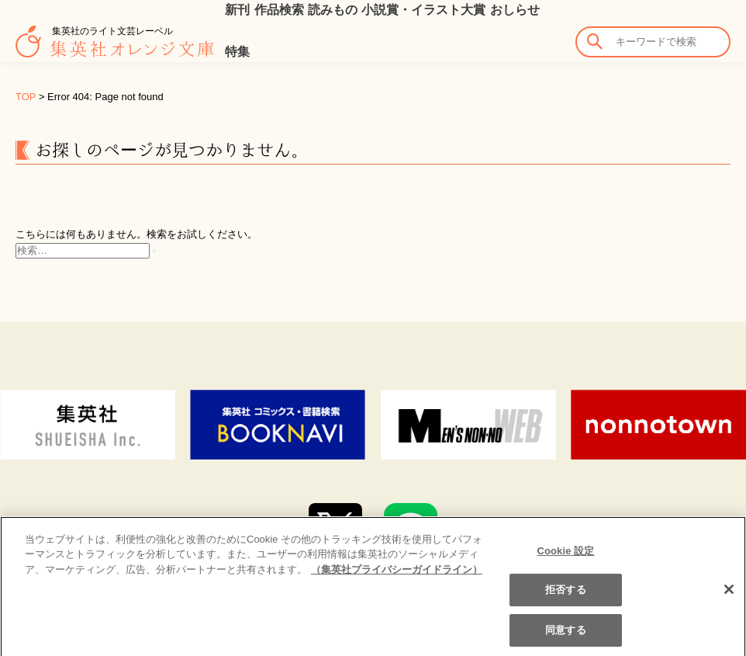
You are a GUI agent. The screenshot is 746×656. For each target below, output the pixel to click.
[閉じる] (729, 601)
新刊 (237, 9)
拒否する (565, 602)
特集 (237, 51)
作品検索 (279, 9)
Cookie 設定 (565, 562)
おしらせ (515, 9)
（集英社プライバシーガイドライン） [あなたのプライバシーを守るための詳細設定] (396, 581)
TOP (26, 96)
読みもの (332, 9)
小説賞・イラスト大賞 (423, 9)
